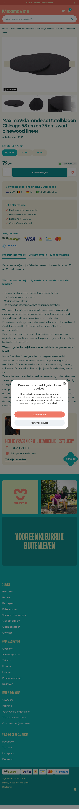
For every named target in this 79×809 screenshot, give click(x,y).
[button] (39, 423)
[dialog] (39, 404)
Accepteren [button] (39, 414)
